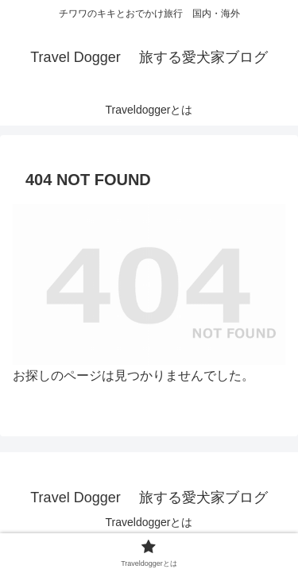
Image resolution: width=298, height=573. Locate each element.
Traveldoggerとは (149, 522)
